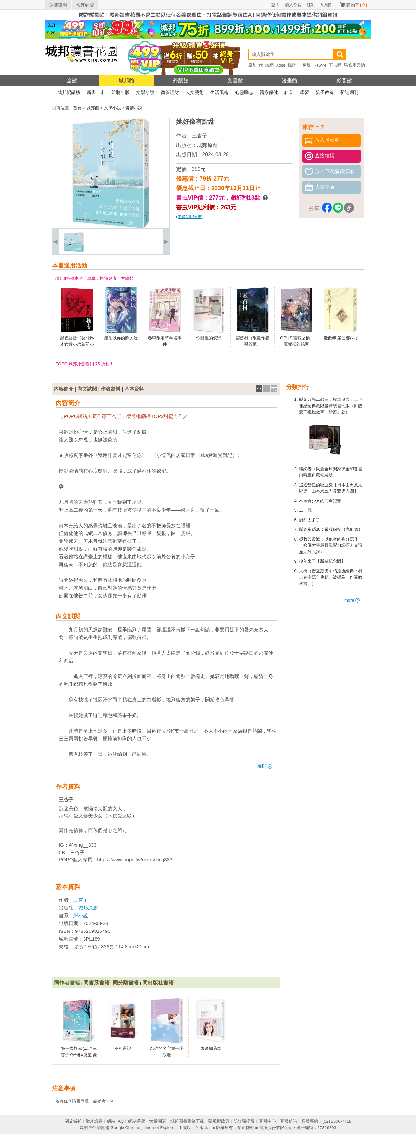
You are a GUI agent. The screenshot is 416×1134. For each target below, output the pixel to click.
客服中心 (267, 1121)
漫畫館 (289, 80)
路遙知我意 (210, 1048)
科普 (288, 92)
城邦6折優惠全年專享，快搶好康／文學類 (94, 278)
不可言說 (122, 1048)
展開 (264, 766)
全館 (72, 80)
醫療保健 (269, 92)
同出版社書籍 (158, 982)
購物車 (356, 4)
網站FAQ (115, 1121)
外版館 (180, 80)
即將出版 (120, 92)
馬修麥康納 (354, 65)
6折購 (325, 4)
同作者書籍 (67, 982)
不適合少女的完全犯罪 (320, 500)
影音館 (344, 80)
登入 (275, 4)
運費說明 (58, 4)
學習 (304, 92)
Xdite (281, 65)
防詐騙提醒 (244, 1121)
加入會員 (293, 4)
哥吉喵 (335, 65)
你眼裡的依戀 (208, 337)
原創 (252, 65)
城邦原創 (207, 145)
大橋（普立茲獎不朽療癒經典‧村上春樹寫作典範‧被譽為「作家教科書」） (330, 577)
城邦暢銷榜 (69, 92)
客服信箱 (288, 1121)
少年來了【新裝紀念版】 (322, 561)
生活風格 (219, 92)
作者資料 (110, 389)
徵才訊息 (94, 1121)
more (352, 600)
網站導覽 (136, 1121)
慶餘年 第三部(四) (340, 337)
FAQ (111, 1101)
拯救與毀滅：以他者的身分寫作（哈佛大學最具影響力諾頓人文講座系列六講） (330, 545)
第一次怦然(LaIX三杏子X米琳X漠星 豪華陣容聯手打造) (79, 1054)
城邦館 (126, 80)
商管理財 (170, 92)
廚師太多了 (309, 519)
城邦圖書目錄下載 (187, 1121)
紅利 (311, 4)
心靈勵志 (244, 92)
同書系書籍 (97, 982)
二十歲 (305, 510)
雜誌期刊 (349, 92)
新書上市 (96, 92)
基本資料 (134, 389)
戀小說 (80, 915)
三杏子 (199, 135)
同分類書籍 (126, 982)
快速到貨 (85, 4)
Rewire (319, 65)
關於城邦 (73, 1121)
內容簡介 (63, 389)
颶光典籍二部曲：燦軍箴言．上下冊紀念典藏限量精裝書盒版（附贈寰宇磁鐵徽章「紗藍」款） (330, 405)
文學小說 (145, 92)
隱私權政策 (218, 1121)
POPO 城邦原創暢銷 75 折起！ (84, 363)
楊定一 (294, 65)
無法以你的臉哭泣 (121, 337)
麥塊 (307, 65)
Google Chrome (125, 1127)
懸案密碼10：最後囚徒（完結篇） (331, 529)
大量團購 (157, 1121)
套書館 (235, 80)
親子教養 (325, 92)
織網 (269, 65)
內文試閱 (87, 389)
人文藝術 (195, 92)
